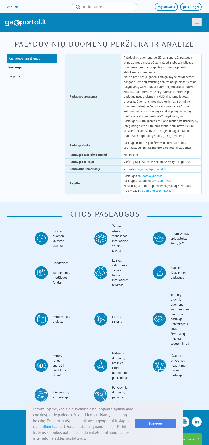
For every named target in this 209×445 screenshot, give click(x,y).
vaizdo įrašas (162, 181)
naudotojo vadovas (150, 176)
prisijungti (191, 7)
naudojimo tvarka (47, 426)
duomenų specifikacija (156, 191)
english (12, 7)
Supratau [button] (155, 423)
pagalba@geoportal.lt (151, 169)
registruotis (166, 7)
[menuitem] (33, 58)
